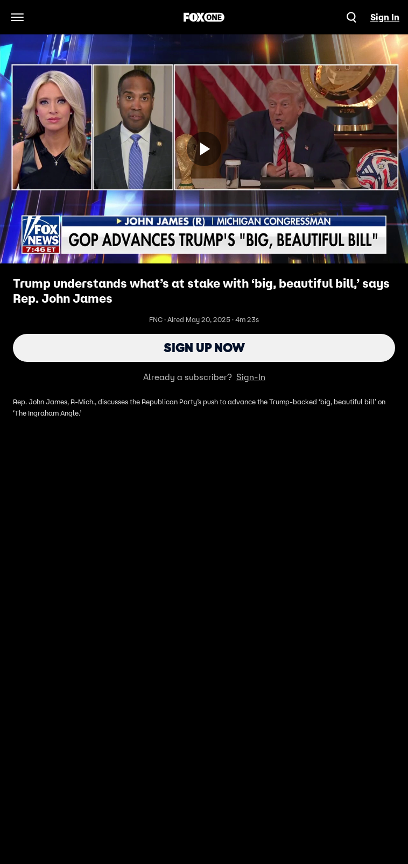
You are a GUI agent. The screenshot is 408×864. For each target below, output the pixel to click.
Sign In (384, 17)
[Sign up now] (204, 149)
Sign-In (250, 377)
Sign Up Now (204, 347)
